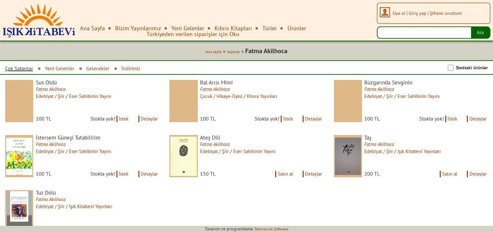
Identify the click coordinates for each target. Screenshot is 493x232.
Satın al (282, 182)
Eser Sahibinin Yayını (97, 97)
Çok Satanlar (20, 69)
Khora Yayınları (270, 97)
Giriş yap (419, 13)
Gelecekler (106, 69)
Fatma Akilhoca (55, 90)
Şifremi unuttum (447, 13)
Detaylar (149, 123)
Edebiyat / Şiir (54, 97)
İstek (121, 123)
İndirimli (141, 69)
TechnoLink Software (271, 229)
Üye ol (400, 13)
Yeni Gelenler (64, 69)
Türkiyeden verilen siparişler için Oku (192, 34)
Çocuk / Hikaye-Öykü (226, 97)
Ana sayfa (210, 52)
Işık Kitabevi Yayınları (426, 157)
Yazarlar (232, 52)
